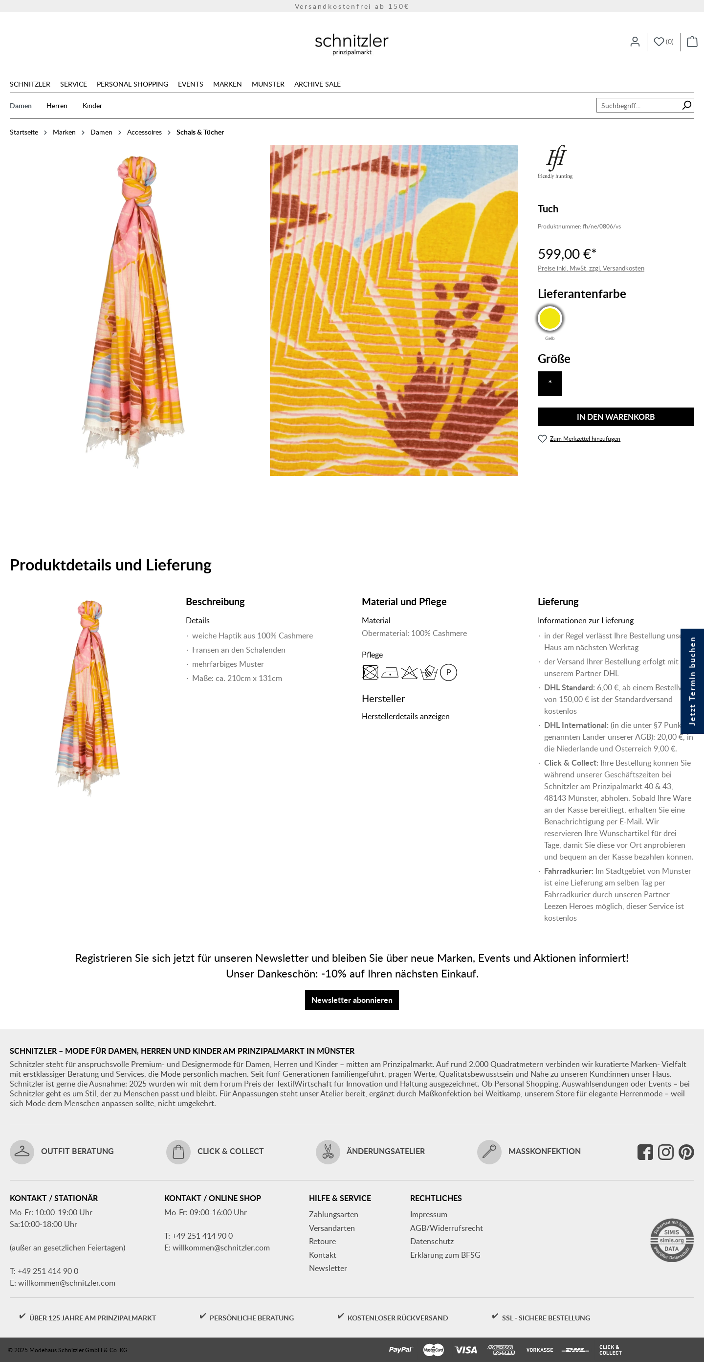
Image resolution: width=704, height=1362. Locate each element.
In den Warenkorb (616, 416)
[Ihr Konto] (635, 42)
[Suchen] (686, 105)
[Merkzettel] (663, 42)
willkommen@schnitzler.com (66, 1282)
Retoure (322, 1241)
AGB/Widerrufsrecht (446, 1228)
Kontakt (322, 1254)
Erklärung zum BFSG (445, 1254)
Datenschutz (432, 1241)
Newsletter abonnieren (352, 999)
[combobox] (638, 105)
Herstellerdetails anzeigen (406, 716)
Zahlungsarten (333, 1214)
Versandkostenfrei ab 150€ (352, 6)
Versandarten (332, 1228)
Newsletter (328, 1268)
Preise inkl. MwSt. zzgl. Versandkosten (591, 268)
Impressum (428, 1214)
